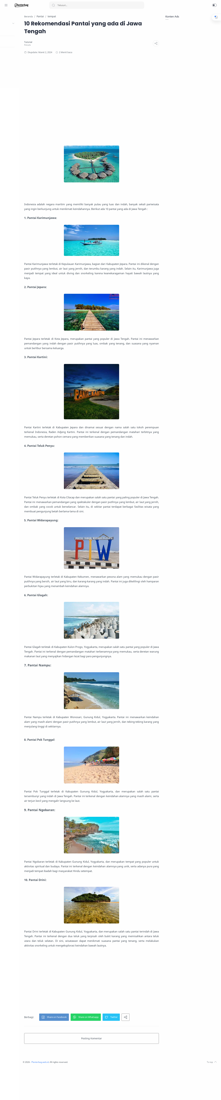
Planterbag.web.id (67, 1094)
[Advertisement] (116, 100)
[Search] (96, 5)
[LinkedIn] (16, 1093)
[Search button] (53, 5)
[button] (214, 5)
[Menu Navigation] (6, 5)
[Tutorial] (53, 42)
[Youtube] (11, 1093)
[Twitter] (6, 1093)
